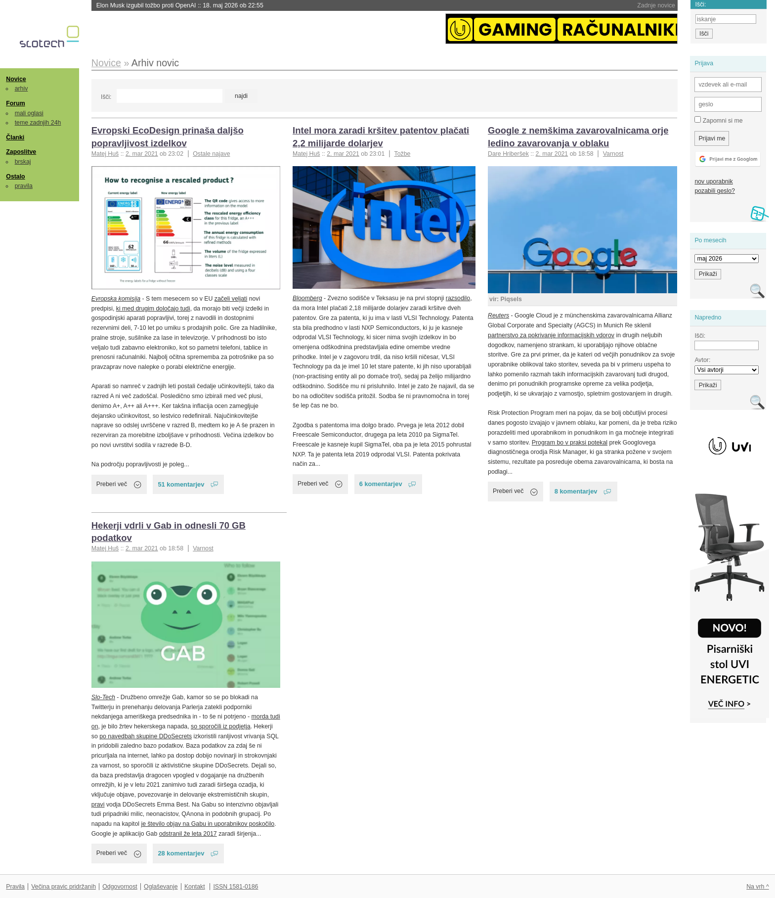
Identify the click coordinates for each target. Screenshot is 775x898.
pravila (24, 185)
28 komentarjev (181, 853)
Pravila (15, 886)
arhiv (21, 88)
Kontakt (194, 886)
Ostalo (15, 176)
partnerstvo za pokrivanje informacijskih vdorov (551, 335)
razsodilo (458, 298)
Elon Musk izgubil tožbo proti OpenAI (179, 5)
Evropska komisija (115, 298)
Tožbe (402, 153)
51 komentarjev (181, 484)
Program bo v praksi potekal (569, 442)
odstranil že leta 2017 (188, 833)
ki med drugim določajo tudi (153, 308)
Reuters (498, 315)
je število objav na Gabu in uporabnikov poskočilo (207, 823)
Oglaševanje (160, 886)
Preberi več (111, 484)
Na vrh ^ (757, 886)
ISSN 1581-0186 (235, 886)
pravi (98, 804)
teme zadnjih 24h (38, 122)
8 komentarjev (576, 491)
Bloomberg (307, 298)
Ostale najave (211, 153)
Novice (16, 79)
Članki (15, 137)
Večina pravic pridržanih (63, 886)
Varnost (613, 153)
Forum (15, 103)
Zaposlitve (21, 151)
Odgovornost (119, 886)
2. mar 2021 (142, 153)
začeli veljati (231, 298)
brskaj (23, 161)
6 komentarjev (380, 484)
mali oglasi (29, 113)
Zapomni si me (718, 120)
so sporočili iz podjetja (220, 726)
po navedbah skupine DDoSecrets (145, 736)
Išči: (106, 96)
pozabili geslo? (714, 190)
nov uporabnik (713, 181)
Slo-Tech (103, 697)
